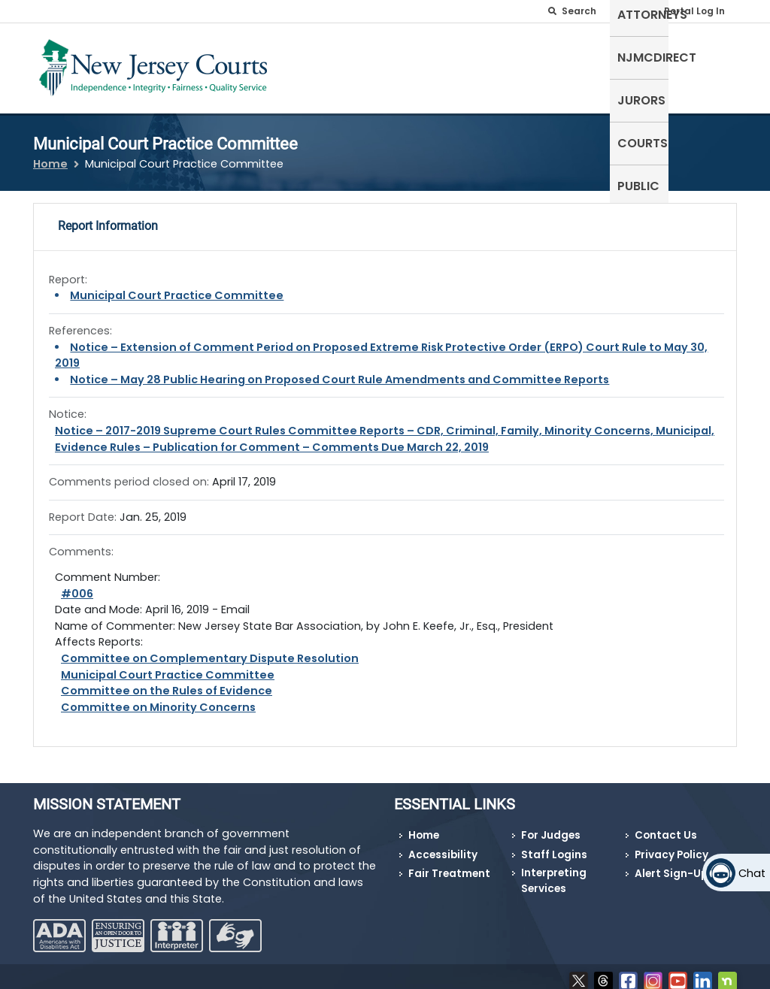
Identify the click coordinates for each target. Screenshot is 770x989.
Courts (647, 56)
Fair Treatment (449, 864)
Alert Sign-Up (671, 864)
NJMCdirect (504, 56)
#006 (77, 583)
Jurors (583, 56)
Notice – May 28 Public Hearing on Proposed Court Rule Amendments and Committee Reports (339, 369)
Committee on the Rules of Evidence (166, 681)
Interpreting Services (554, 871)
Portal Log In (694, 11)
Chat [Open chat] (751, 873)
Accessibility (442, 846)
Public (708, 56)
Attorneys (415, 56)
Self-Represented (314, 65)
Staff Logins (554, 846)
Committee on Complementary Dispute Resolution (210, 649)
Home (50, 154)
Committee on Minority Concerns (158, 697)
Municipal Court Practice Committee (176, 286)
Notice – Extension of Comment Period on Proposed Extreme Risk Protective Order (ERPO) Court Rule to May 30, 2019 (381, 345)
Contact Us (666, 826)
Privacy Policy (671, 846)
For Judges (551, 826)
